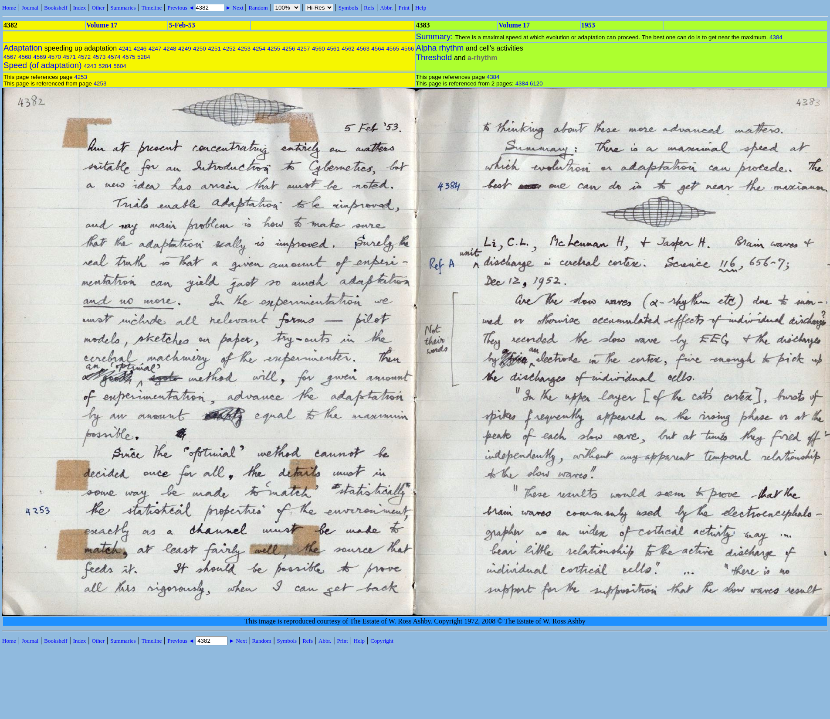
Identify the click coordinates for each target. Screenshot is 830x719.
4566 (407, 48)
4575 (129, 57)
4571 (69, 57)
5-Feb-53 (182, 25)
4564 (377, 48)
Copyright (381, 640)
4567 (10, 57)
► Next (234, 7)
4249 (184, 48)
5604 (119, 66)
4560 (318, 48)
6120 (536, 83)
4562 (348, 48)
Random (258, 7)
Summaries (123, 7)
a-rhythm (482, 57)
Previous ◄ (181, 7)
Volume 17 (102, 25)
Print (404, 7)
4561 (333, 48)
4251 (214, 48)
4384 (776, 37)
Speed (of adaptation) (42, 65)
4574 (114, 57)
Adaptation (22, 47)
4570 (54, 57)
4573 (99, 57)
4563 (362, 48)
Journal (30, 7)
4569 (39, 57)
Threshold (434, 57)
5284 (143, 57)
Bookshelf (55, 7)
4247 (155, 48)
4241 (125, 48)
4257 (303, 48)
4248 (169, 48)
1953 (588, 25)
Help (420, 7)
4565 (392, 48)
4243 (90, 66)
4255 (274, 48)
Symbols (349, 7)
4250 (199, 48)
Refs (369, 7)
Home (9, 7)
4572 (84, 57)
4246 (140, 48)
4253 (244, 48)
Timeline (152, 7)
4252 (229, 48)
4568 (24, 57)
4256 (288, 48)
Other (98, 7)
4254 (258, 48)
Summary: (435, 36)
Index (79, 7)
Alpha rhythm (440, 47)
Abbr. (386, 7)
